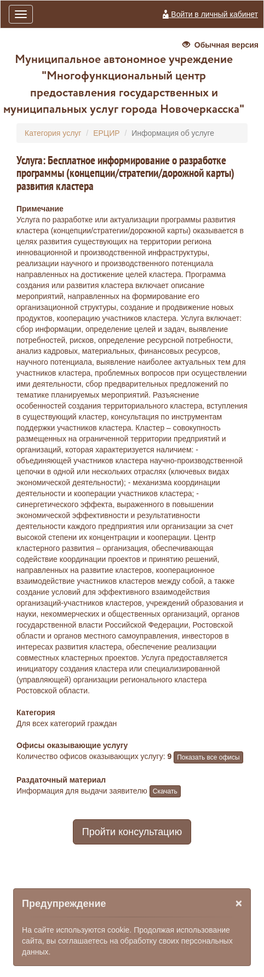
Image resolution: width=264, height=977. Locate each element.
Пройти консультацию (132, 831)
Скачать (165, 791)
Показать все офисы (208, 757)
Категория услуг (53, 133)
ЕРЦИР (106, 133)
